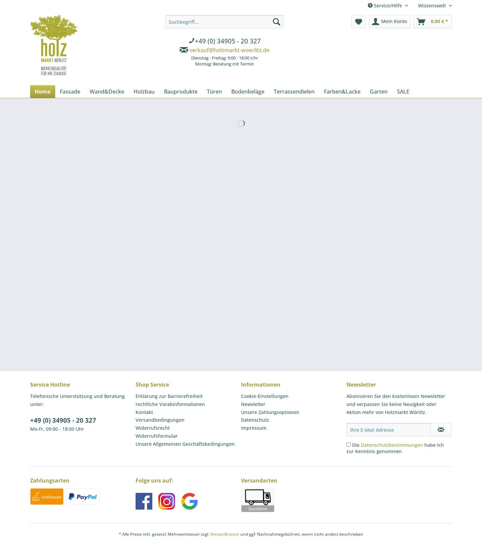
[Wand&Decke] (107, 91)
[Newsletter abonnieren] (441, 429)
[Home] (42, 91)
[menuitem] (224, 42)
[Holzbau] (144, 91)
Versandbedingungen (160, 420)
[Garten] (378, 91)
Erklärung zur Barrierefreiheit (169, 396)
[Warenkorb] (433, 21)
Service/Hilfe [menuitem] (385, 5)
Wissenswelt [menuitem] (432, 5)
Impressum (253, 428)
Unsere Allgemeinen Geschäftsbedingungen (185, 444)
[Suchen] (276, 21)
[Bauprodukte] (180, 91)
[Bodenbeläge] (248, 91)
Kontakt (144, 412)
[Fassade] (70, 91)
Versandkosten (224, 534)
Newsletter (253, 404)
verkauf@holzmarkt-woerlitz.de (229, 50)
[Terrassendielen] (294, 91)
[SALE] (403, 91)
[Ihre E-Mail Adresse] (388, 429)
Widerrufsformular (157, 436)
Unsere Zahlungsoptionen (270, 412)
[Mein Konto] (390, 21)
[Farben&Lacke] (342, 91)
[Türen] (214, 91)
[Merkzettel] (358, 21)
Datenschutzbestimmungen (392, 445)
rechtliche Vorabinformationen (170, 404)
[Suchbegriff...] (224, 21)
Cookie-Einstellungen (265, 396)
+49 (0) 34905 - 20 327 (63, 420)
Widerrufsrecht (153, 428)
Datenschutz (255, 420)
